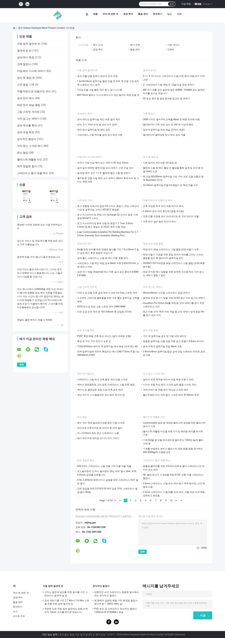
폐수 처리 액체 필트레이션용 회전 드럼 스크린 (101, 422)
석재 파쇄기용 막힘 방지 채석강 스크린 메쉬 (165, 389)
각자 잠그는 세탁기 (28, 118)
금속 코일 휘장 (25, 132)
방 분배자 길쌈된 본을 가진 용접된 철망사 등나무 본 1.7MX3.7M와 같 (116, 602)
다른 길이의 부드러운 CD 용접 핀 (160, 162)
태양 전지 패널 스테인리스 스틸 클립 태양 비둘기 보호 (171, 249)
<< (120, 500)
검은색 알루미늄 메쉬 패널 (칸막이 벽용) (164, 129)
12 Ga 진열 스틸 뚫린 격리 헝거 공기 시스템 (99, 90)
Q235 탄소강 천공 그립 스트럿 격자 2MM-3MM (101, 306)
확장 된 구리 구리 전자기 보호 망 (94, 341)
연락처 (170, 49)
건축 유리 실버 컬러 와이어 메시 (159, 221)
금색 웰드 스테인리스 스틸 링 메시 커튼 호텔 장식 (102, 258)
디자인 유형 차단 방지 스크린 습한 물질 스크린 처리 (169, 384)
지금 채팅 (186, 3)
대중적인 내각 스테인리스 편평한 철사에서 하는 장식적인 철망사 (116, 594)
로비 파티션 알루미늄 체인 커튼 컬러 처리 (98, 119)
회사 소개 (98, 45)
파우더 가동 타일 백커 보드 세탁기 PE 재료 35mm (103, 162)
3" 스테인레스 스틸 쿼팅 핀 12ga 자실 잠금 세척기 (168, 84)
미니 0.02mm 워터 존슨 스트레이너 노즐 (98, 433)
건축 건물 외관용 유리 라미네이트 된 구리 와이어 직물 (171, 216)
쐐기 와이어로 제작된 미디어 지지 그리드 (98, 438)
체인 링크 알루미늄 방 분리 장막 (93, 129)
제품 (95, 14)
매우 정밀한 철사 (27, 166)
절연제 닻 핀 (24, 50)
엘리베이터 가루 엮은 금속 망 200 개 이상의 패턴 (168, 124)
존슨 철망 (22, 152)
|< (115, 500)
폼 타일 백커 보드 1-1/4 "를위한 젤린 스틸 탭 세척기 (104, 173)
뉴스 (169, 14)
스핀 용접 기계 (25, 84)
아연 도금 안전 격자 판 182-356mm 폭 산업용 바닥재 (104, 311)
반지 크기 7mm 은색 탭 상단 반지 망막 (97, 124)
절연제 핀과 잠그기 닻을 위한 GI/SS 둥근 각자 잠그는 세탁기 (174, 298)
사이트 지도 (19, 616)
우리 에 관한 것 (110, 14)
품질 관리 (143, 14)
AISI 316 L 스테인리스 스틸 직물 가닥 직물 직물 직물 (104, 466)
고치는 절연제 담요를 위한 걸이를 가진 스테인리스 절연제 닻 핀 (66, 594)
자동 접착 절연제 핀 (28, 43)
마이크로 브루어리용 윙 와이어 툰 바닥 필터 (100, 428)
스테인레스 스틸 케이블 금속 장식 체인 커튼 (100, 135)
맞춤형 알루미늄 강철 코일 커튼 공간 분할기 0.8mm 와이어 (173, 341)
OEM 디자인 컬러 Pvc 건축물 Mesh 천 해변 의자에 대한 (171, 119)
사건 (179, 14)
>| (181, 500)
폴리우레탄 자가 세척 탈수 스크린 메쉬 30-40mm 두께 (171, 395)
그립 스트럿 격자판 (28, 111)
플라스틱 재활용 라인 (29, 159)
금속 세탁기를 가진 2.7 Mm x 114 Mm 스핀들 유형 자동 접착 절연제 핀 (67, 602)
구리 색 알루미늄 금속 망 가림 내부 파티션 (164, 336)
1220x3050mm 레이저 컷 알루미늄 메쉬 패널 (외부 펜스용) (107, 346)
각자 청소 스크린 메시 (30, 145)
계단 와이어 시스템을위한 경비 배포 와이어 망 (101, 395)
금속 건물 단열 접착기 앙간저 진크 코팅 (97, 76)
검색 (172, 4)
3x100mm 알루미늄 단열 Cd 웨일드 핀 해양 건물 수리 (170, 185)
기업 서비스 (173, 45)
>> (176, 500)
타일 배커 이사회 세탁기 (31, 71)
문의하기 (157, 14)
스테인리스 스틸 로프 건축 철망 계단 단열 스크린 (102, 379)
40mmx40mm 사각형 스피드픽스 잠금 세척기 (166, 292)
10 (171, 500)
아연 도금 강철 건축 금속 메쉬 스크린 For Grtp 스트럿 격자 (107, 292)
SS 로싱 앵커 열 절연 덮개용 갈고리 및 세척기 (166, 98)
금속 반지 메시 (25, 98)
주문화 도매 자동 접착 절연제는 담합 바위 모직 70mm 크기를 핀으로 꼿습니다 (66, 610)
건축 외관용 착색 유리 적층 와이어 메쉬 (163, 206)
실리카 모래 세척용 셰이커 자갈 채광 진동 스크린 (168, 379)
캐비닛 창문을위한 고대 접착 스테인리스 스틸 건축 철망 (106, 384)
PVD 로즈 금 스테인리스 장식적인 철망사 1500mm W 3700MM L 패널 (115, 610)
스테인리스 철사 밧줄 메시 (32, 173)
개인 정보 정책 (49, 634)
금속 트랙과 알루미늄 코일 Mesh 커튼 (162, 346)
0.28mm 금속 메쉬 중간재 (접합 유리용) (163, 211)
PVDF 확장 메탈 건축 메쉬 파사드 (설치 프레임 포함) (104, 336)
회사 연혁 (135, 45)
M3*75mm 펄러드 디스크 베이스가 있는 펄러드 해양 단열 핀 (108, 95)
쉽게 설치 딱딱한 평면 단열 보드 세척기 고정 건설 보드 (105, 168)
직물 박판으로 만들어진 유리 (34, 91)
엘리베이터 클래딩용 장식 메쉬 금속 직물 (164, 135)
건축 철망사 (24, 64)
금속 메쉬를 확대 (27, 125)
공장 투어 (128, 14)
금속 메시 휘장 (25, 57)
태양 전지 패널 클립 (28, 105)
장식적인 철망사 (26, 139)
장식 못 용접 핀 (26, 77)
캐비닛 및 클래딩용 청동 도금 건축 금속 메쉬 (100, 389)
